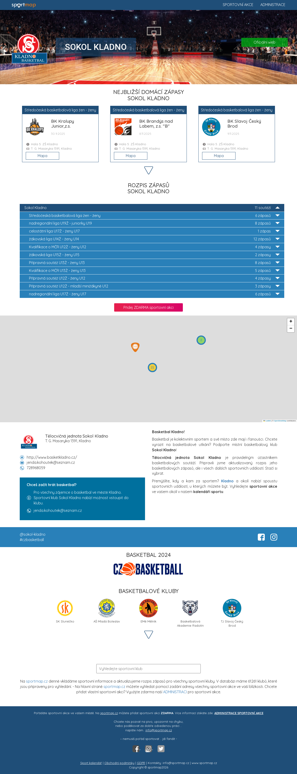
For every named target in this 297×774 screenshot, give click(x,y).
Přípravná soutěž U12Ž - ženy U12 (154, 278)
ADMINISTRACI (175, 692)
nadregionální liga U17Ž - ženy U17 (154, 294)
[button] (201, 340)
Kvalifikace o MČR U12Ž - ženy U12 (154, 247)
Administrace (272, 4)
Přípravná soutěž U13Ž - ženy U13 (154, 262)
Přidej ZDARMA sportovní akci (148, 307)
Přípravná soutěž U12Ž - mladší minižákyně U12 (154, 286)
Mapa (42, 155)
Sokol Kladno (152, 207)
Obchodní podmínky (119, 763)
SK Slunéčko (65, 611)
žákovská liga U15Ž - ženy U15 (154, 255)
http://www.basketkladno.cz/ (52, 457)
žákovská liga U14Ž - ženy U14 (154, 239)
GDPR (141, 763)
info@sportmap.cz (158, 730)
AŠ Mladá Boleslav (107, 611)
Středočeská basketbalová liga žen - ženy (154, 215)
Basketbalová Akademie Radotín (190, 613)
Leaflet (267, 421)
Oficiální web (264, 42)
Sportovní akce (238, 4)
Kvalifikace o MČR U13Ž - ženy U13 (154, 270)
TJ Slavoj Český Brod (232, 613)
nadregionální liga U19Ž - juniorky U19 (154, 223)
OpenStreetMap (280, 421)
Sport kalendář (91, 763)
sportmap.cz (37, 681)
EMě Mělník (148, 611)
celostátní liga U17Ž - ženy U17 (154, 231)
